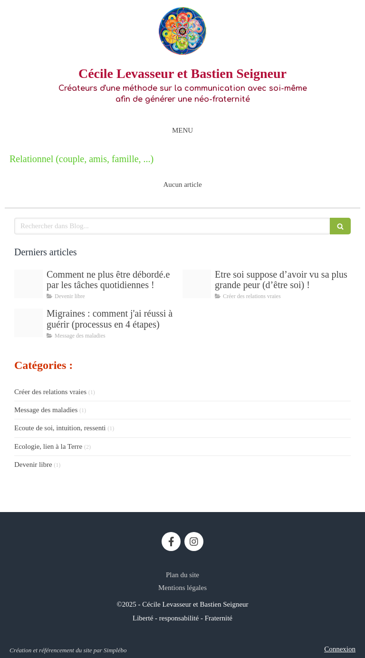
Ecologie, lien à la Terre (48, 446)
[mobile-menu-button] (182, 130)
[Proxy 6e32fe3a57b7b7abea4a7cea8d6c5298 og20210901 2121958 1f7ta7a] (28, 323)
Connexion (339, 649)
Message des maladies (45, 410)
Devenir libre (33, 464)
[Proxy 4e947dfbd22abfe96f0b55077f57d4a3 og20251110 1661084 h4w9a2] (28, 284)
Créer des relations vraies (50, 392)
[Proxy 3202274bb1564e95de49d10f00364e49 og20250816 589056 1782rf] (196, 284)
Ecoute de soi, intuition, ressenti (60, 428)
